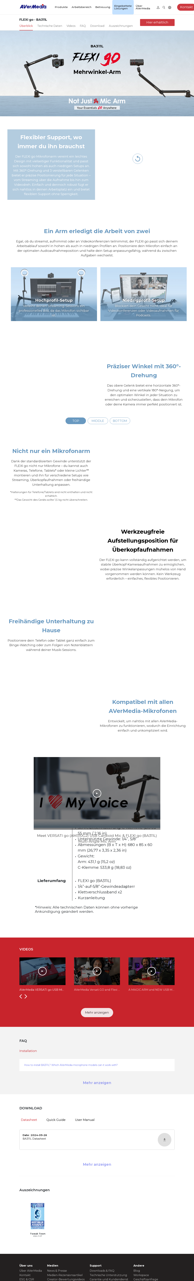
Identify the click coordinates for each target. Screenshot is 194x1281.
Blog (136, 1270)
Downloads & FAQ (102, 1270)
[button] (20, 996)
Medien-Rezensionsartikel (65, 1275)
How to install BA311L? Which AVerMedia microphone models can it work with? (71, 1065)
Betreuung (102, 7)
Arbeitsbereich (81, 7)
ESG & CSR (26, 1279)
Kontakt (25, 1275)
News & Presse (57, 1270)
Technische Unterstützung (108, 1275)
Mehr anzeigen (97, 1012)
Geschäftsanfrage (145, 1279)
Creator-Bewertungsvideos (66, 1279)
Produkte (61, 7)
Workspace (141, 1275)
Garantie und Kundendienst (109, 1279)
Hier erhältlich (157, 22)
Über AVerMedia (143, 7)
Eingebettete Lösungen (123, 7)
